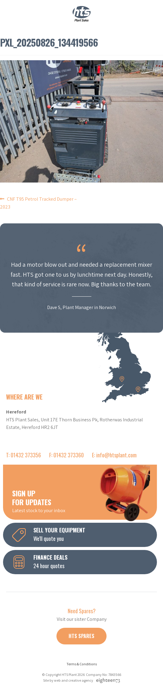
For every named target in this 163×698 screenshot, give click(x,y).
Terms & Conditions (81, 664)
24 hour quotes (84, 561)
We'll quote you (84, 534)
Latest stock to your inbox (84, 501)
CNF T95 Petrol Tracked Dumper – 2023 (38, 203)
